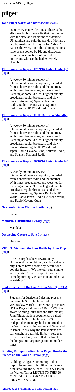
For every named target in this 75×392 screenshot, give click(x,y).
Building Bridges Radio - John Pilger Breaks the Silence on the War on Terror (34, 353)
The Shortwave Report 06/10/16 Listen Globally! (35, 161)
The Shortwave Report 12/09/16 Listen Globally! (35, 69)
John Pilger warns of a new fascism (26, 23)
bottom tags (50, 388)
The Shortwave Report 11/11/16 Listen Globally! (34, 115)
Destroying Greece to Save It (21, 234)
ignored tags (9, 388)
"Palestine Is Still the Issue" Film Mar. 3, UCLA (34, 287)
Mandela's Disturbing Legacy (22, 221)
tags (54, 23)
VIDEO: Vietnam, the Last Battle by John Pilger (35, 248)
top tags (37, 388)
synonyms (24, 388)
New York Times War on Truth (23, 207)
